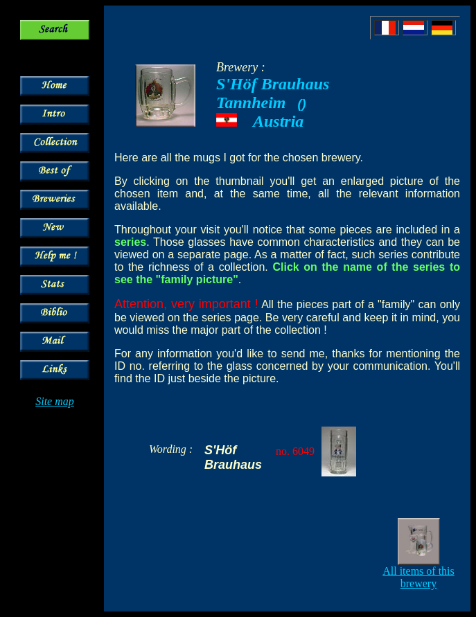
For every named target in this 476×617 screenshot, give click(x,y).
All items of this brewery (418, 577)
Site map (54, 401)
